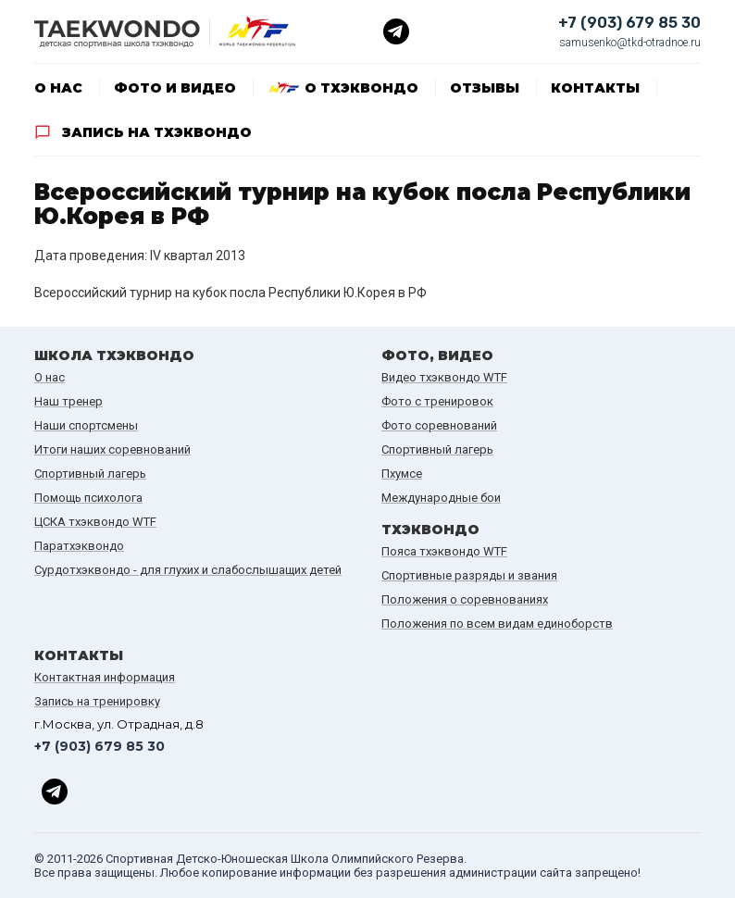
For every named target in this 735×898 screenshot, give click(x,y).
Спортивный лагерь (90, 473)
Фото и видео (175, 88)
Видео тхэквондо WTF (444, 377)
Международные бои (441, 498)
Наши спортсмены (86, 425)
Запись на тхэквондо (157, 132)
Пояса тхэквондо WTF (444, 551)
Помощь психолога (88, 498)
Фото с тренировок (437, 401)
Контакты (595, 88)
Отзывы (484, 88)
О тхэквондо (361, 88)
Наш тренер (68, 401)
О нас (58, 88)
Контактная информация (104, 677)
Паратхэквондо (79, 546)
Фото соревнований (439, 425)
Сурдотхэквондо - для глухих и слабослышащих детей (188, 570)
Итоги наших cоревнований (112, 449)
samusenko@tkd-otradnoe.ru (630, 42)
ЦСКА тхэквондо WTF (95, 522)
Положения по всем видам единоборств (497, 623)
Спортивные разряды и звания (469, 575)
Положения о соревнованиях (464, 599)
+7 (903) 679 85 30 (629, 22)
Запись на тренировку (97, 701)
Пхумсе (401, 473)
